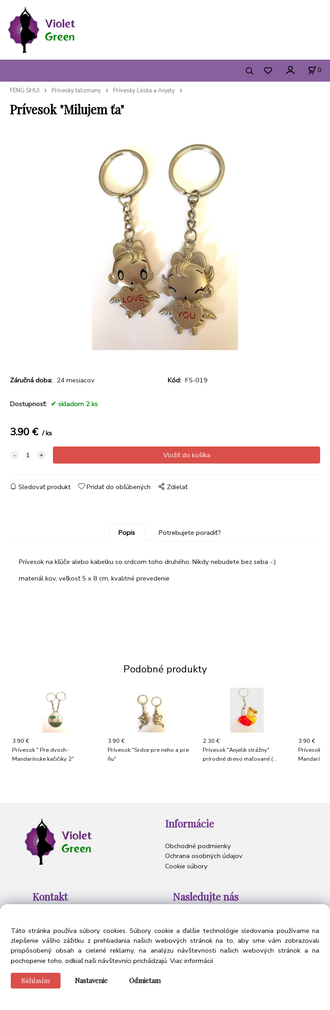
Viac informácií (191, 960)
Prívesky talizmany (76, 91)
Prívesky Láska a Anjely (144, 91)
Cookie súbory (186, 866)
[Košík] (314, 70)
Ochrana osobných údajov (204, 855)
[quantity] (28, 455)
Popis (126, 532)
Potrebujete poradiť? (190, 532)
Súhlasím (36, 980)
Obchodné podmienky (198, 845)
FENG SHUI (24, 91)
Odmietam (145, 980)
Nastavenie (91, 980)
